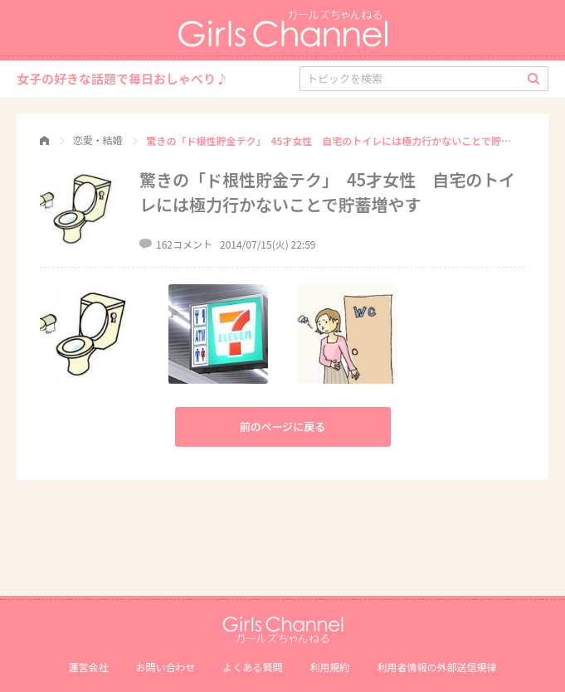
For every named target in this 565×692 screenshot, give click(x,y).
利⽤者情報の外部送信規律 (437, 667)
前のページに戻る (283, 426)
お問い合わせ (165, 667)
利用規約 (330, 667)
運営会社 (88, 667)
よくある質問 (252, 667)
